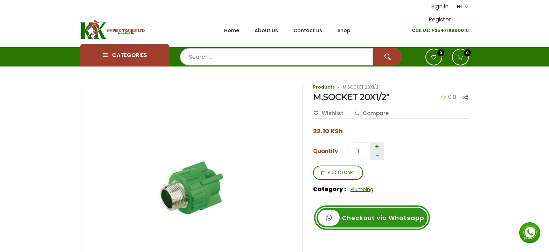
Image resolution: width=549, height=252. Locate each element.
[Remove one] (377, 155)
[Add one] (376, 147)
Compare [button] (371, 113)
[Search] (387, 56)
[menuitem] (235, 30)
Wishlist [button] (328, 113)
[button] (460, 57)
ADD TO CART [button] (338, 172)
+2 (434, 30)
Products (324, 87)
